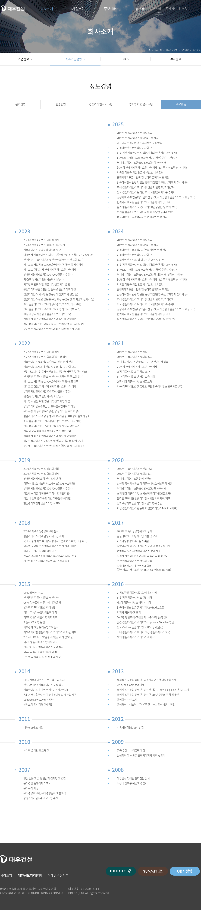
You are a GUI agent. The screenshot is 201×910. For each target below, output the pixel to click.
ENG (159, 12)
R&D (126, 59)
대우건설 (12, 8)
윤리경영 (20, 104)
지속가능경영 (75, 59)
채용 (184, 8)
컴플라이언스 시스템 (101, 104)
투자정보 (171, 8)
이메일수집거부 (58, 875)
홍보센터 (110, 8)
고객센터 (155, 8)
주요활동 (181, 104)
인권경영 (61, 104)
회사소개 (46, 8)
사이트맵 (6, 875)
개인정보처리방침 (30, 875)
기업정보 (25, 59)
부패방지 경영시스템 (141, 104)
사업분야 (78, 8)
